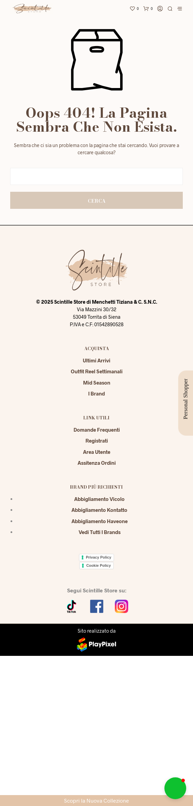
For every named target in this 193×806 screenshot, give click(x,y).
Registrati (96, 440)
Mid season (96, 382)
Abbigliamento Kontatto (99, 510)
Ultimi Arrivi (96, 360)
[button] (175, 788)
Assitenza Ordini (97, 463)
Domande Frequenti (97, 430)
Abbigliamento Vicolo (99, 499)
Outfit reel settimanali (97, 371)
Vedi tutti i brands (99, 532)
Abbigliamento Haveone (99, 521)
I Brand (96, 393)
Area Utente (96, 452)
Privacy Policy (98, 557)
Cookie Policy (98, 565)
